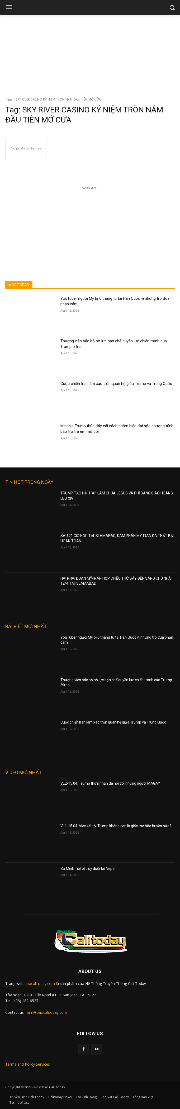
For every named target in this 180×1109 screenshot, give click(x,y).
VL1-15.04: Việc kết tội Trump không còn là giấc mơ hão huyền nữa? (115, 826)
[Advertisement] (90, 54)
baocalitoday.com (40, 983)
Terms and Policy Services (27, 1064)
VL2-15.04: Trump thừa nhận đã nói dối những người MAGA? (110, 783)
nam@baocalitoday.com (46, 1012)
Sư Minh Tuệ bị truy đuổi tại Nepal (87, 868)
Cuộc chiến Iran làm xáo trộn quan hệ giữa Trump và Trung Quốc (116, 383)
